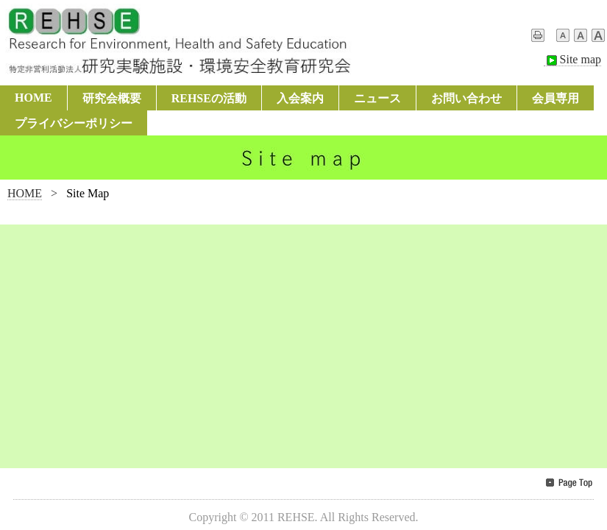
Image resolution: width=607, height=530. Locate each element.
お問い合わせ (466, 98)
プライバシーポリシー (73, 123)
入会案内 (300, 98)
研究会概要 (111, 98)
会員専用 (555, 98)
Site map (572, 59)
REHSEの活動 (208, 98)
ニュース (377, 98)
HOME (33, 97)
